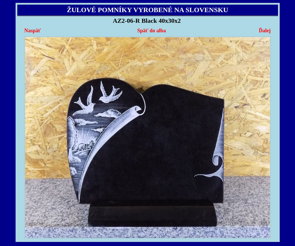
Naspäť (32, 30)
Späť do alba (151, 30)
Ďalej (265, 30)
